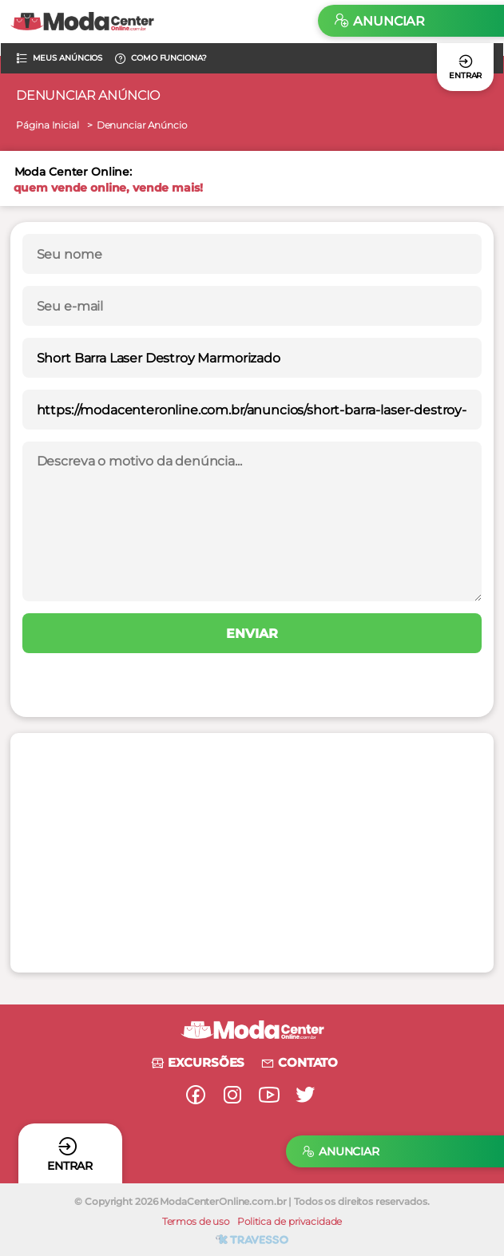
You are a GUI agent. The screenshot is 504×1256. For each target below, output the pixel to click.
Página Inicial (47, 125)
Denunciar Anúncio (142, 125)
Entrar (465, 67)
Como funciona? (159, 58)
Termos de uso (195, 1221)
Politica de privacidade (289, 1221)
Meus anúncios (59, 58)
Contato (299, 1062)
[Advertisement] (229, 853)
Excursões (197, 1062)
